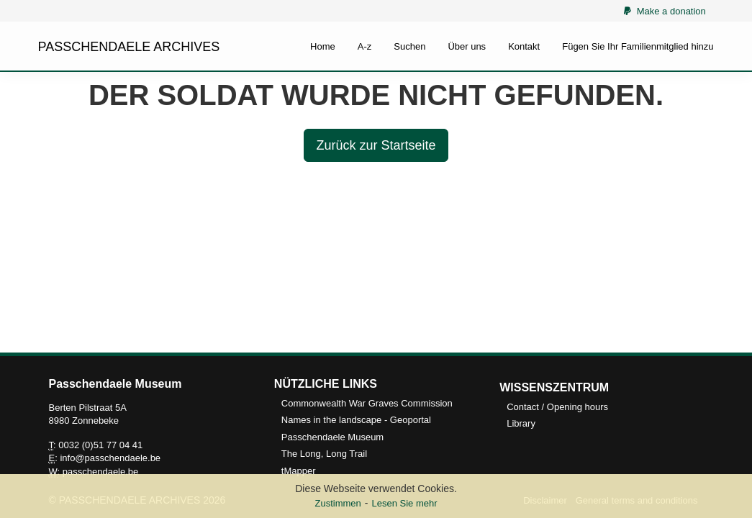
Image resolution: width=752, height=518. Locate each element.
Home (322, 46)
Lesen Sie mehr (404, 503)
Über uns (467, 46)
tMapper (298, 470)
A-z (365, 46)
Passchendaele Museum (332, 437)
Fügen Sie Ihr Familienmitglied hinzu (637, 46)
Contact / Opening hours (557, 406)
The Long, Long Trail (324, 453)
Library (521, 423)
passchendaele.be (101, 471)
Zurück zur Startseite (375, 145)
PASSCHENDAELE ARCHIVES (129, 47)
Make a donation (664, 11)
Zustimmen (337, 503)
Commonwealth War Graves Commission (367, 403)
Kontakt (524, 46)
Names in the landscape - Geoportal (356, 419)
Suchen (409, 46)
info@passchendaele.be (110, 458)
